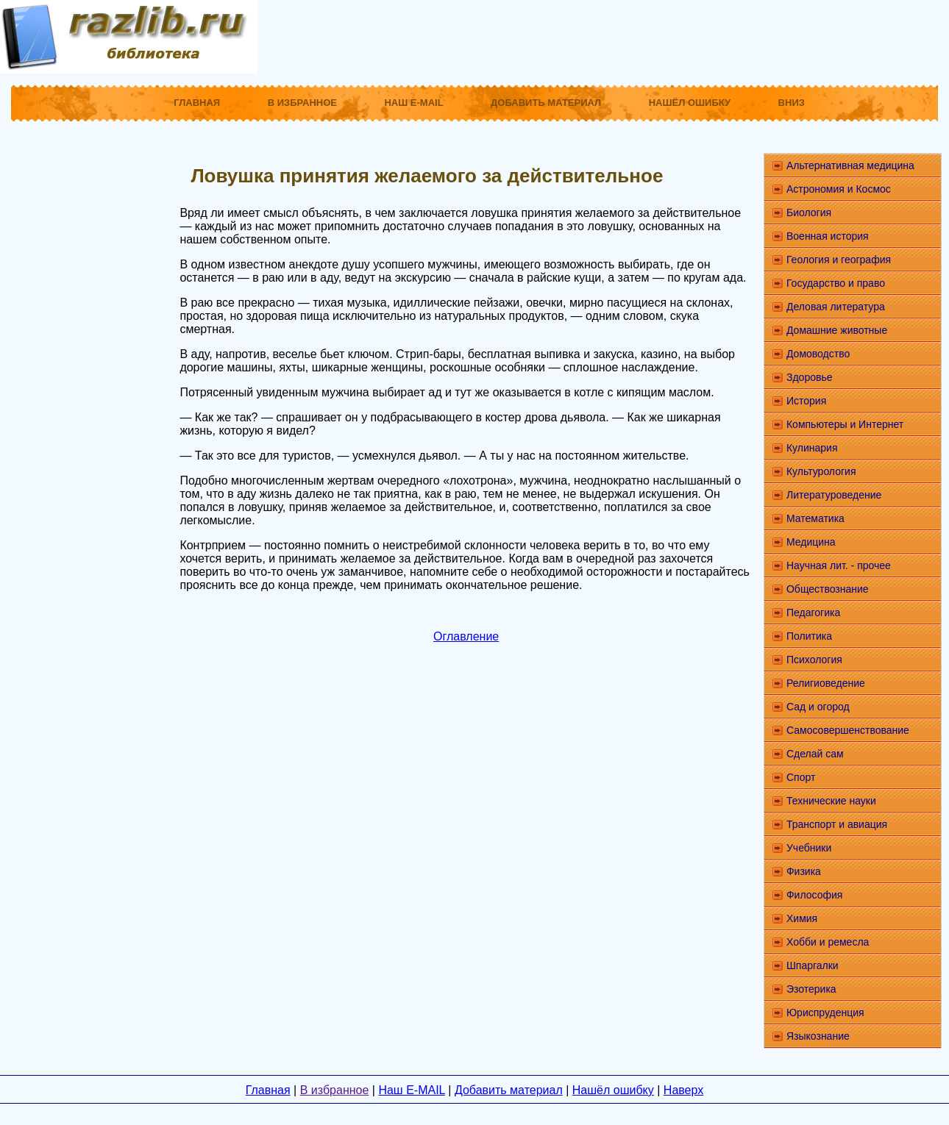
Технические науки (831, 801)
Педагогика (813, 612)
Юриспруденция (825, 1012)
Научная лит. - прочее (838, 565)
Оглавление (466, 636)
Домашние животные (836, 330)
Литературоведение (833, 495)
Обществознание (827, 589)
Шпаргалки (812, 965)
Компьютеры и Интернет (844, 424)
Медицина (811, 542)
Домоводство (818, 354)
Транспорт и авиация (836, 824)
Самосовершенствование (847, 730)
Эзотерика (811, 989)
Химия (801, 918)
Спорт (800, 777)
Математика (815, 518)
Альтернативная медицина (850, 165)
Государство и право (835, 283)
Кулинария (812, 448)
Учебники (808, 848)
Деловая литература (835, 306)
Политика (809, 636)
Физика (803, 871)
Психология (814, 659)
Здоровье (809, 377)
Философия (814, 895)
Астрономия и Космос (838, 189)
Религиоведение (825, 683)
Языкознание (818, 1036)
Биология (808, 212)
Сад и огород (818, 706)
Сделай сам (815, 754)
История (806, 401)
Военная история (827, 236)
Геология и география (838, 259)
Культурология (821, 471)
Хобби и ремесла (827, 942)
